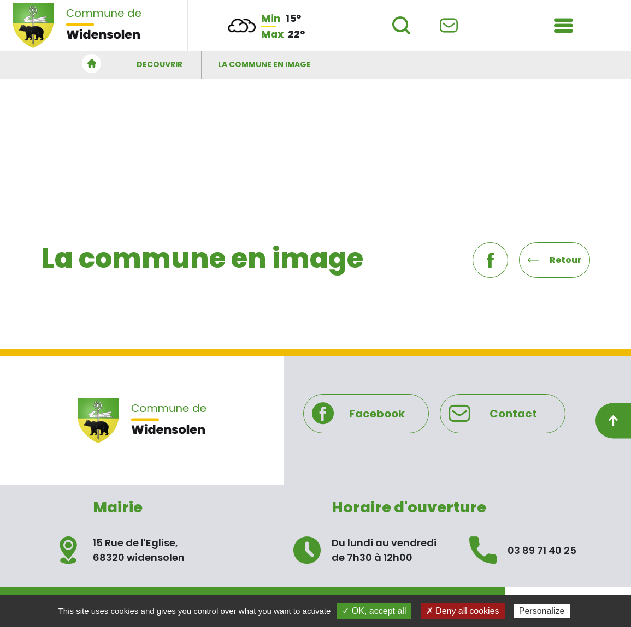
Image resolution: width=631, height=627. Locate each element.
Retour (554, 260)
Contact (493, 414)
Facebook (358, 414)
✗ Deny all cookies (462, 611)
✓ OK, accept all (374, 611)
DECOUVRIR (159, 64)
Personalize (542, 611)
